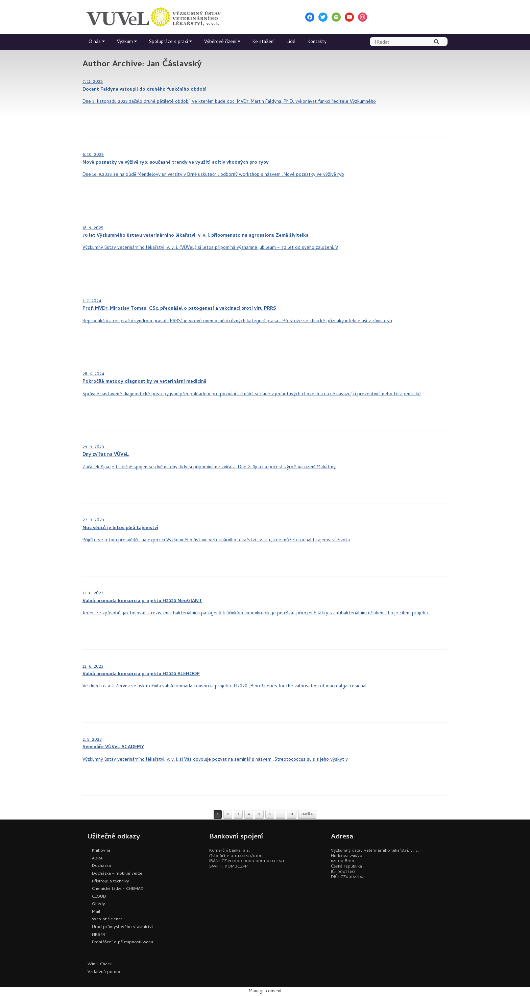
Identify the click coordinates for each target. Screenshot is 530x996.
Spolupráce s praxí (168, 42)
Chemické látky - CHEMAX (117, 889)
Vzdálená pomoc (104, 972)
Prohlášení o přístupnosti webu (122, 942)
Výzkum (125, 42)
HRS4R (98, 935)
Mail (96, 912)
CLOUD (99, 896)
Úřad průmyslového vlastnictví (122, 927)
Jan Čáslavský (174, 65)
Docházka (101, 866)
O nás (95, 42)
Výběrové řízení (220, 42)
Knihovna (101, 850)
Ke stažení (263, 42)
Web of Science (107, 919)
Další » (307, 814)
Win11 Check (100, 964)
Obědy (98, 904)
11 (291, 814)
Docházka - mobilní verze (117, 873)
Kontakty (317, 42)
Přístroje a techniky (110, 881)
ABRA (97, 858)
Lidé (291, 42)
